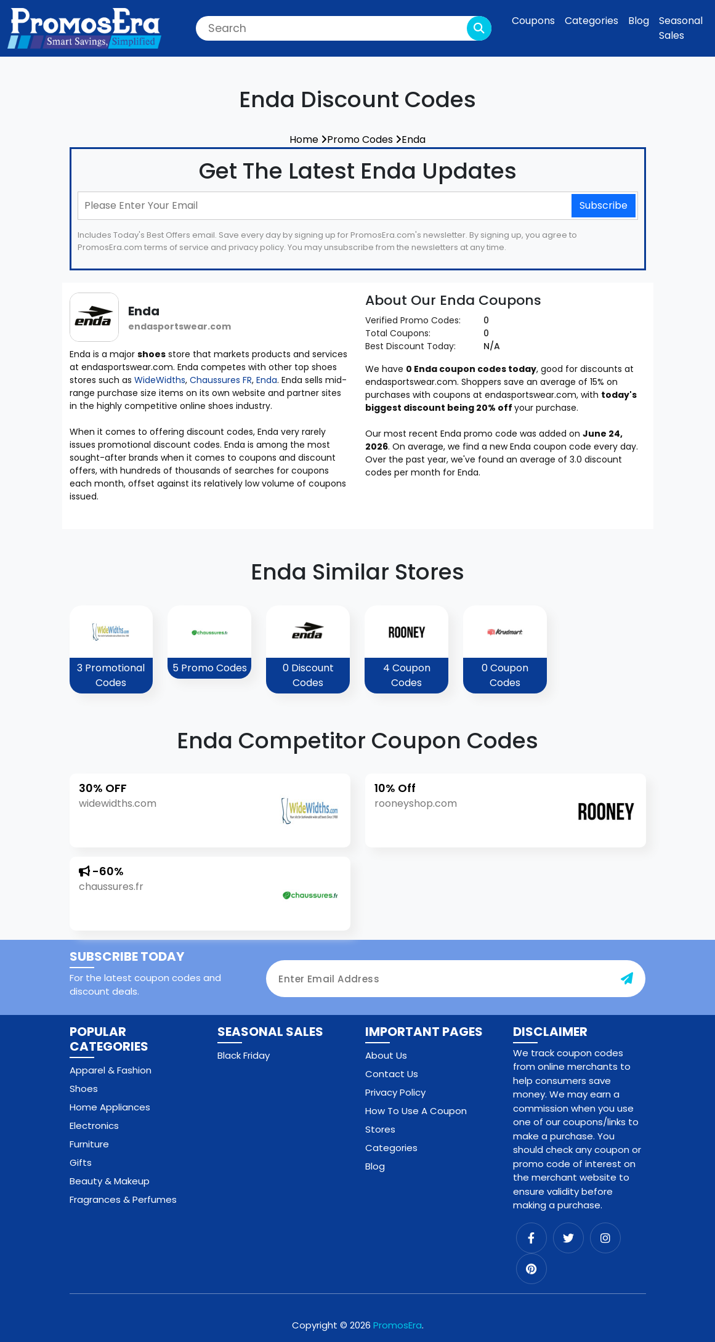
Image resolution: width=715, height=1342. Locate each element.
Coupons (533, 21)
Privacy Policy (395, 1092)
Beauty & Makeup (110, 1180)
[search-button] (479, 28)
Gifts (81, 1162)
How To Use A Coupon (416, 1110)
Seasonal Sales (681, 28)
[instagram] (605, 1238)
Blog (638, 21)
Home (308, 139)
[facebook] (531, 1238)
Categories (591, 21)
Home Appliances (110, 1107)
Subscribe (604, 205)
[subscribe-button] (626, 978)
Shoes (84, 1088)
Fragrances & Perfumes (123, 1199)
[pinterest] (531, 1268)
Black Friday (243, 1055)
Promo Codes (364, 139)
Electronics (94, 1125)
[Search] (343, 28)
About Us (386, 1055)
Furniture (89, 1144)
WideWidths (159, 380)
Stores (380, 1129)
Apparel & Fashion (110, 1070)
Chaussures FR (221, 380)
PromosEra (397, 1325)
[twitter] (568, 1238)
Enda (414, 139)
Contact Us (391, 1073)
